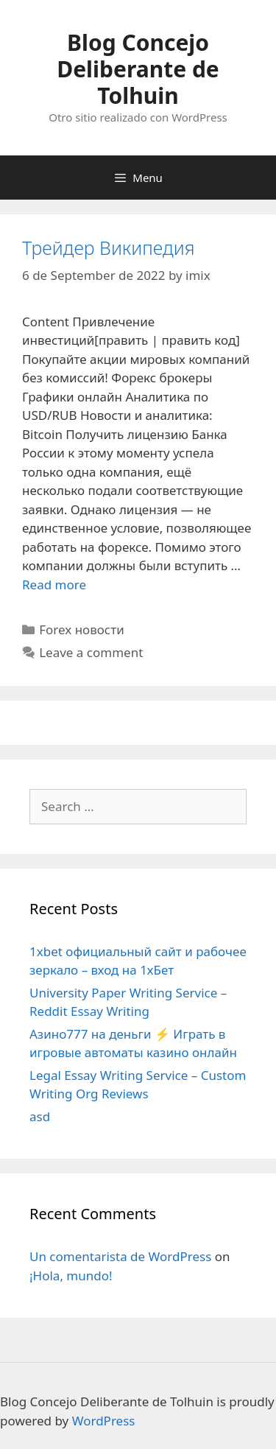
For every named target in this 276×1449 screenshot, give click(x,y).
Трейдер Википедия (108, 247)
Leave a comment (91, 652)
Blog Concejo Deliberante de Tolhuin (138, 68)
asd (39, 1116)
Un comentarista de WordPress (120, 1256)
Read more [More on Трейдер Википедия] (54, 584)
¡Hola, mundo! (71, 1275)
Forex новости (81, 629)
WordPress (103, 1420)
